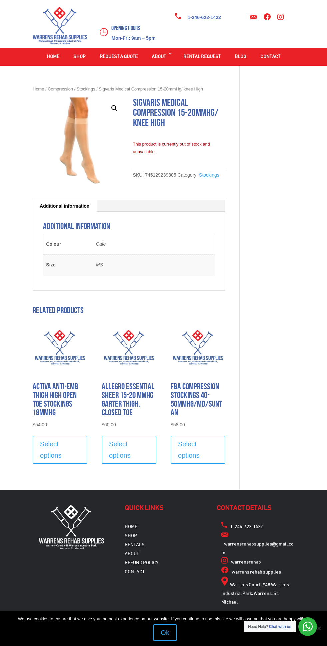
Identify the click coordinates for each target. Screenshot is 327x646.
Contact (270, 56)
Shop (79, 56)
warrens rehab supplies (256, 572)
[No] (318, 628)
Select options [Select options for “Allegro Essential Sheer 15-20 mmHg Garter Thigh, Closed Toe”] (120, 449)
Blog (240, 56)
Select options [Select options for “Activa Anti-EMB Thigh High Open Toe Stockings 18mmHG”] (51, 449)
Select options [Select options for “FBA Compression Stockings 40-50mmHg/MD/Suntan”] (189, 449)
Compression (60, 88)
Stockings (86, 88)
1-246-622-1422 (204, 17)
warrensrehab (246, 562)
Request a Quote (119, 56)
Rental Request (202, 56)
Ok (165, 632)
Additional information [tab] (64, 206)
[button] (114, 108)
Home (53, 56)
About (159, 56)
